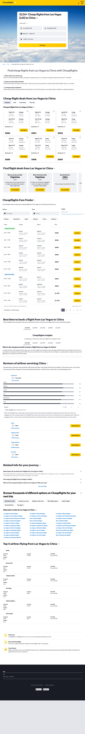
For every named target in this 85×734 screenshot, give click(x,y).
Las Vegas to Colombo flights (11, 531)
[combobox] (23, 23)
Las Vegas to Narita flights (11, 512)
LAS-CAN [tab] (42, 326)
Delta (12, 421)
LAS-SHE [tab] (57, 326)
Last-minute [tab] (22, 101)
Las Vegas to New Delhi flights (64, 526)
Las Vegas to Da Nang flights (64, 531)
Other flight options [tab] (52, 499)
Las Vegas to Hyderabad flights (12, 536)
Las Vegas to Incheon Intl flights (38, 514)
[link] (15, 188)
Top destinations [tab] (9, 503)
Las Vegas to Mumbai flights (11, 533)
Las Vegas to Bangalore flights (38, 521)
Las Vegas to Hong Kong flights (12, 519)
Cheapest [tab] (7, 101)
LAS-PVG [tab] (34, 326)
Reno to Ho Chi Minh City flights (64, 529)
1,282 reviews (15, 436)
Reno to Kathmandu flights (63, 533)
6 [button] (77, 308)
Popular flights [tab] (66, 499)
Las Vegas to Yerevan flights (37, 529)
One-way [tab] (32, 101)
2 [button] (66, 308)
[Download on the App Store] (45, 688)
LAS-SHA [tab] (27, 326)
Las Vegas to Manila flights (63, 512)
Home (4, 63)
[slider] (83, 213)
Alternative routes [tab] (10, 499)
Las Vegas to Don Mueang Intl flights (66, 524)
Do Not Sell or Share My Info (37, 683)
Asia (8, 63)
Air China (13, 450)
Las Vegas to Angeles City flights (39, 524)
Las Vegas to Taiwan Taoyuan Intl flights (14, 517)
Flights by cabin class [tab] (38, 499)
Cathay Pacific (15, 431)
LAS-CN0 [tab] (27, 341)
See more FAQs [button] (42, 485)
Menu (82, 3)
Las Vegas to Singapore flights (12, 524)
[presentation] (37, 18)
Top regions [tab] (20, 503)
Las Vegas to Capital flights (63, 521)
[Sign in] (78, 3)
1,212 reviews (15, 379)
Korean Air (14, 374)
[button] (29, 33)
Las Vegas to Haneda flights (37, 512)
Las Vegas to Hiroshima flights (38, 526)
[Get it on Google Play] (38, 688)
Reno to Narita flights (35, 517)
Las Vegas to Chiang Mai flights (12, 529)
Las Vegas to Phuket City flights (12, 526)
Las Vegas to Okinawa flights (11, 521)
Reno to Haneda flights (36, 519)
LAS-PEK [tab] (50, 326)
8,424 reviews (15, 426)
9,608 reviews (15, 446)
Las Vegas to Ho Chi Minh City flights (66, 514)
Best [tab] (15, 101)
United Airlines (15, 441)
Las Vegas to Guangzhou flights (38, 531)
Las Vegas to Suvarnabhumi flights (13, 514)
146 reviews (14, 455)
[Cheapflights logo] (8, 2)
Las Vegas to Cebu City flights (64, 517)
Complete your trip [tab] (23, 499)
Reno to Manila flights (62, 519)
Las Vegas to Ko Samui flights (38, 533)
